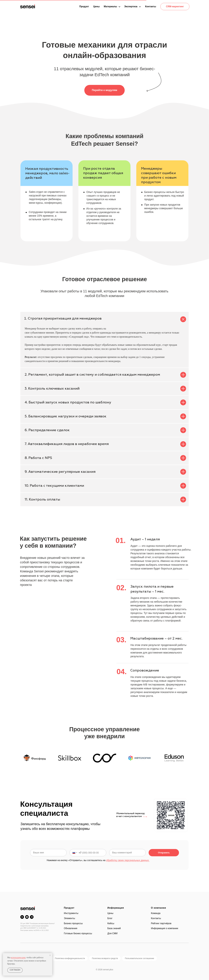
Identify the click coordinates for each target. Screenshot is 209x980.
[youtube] (27, 917)
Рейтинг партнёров (161, 923)
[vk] (22, 917)
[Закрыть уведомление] (50, 955)
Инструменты (71, 913)
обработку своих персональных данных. (127, 860)
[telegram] (32, 917)
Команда (155, 913)
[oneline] (127, 852)
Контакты (156, 918)
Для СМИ (112, 933)
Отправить (164, 852)
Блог (109, 918)
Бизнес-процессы (73, 923)
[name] (48, 852)
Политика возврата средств (105, 958)
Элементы (69, 918)
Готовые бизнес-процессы (78, 933)
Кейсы (110, 923)
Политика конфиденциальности (70, 958)
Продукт (69, 908)
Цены (110, 913)
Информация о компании (164, 928)
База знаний (114, 928)
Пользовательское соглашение (139, 958)
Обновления (70, 928)
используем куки (18, 957)
